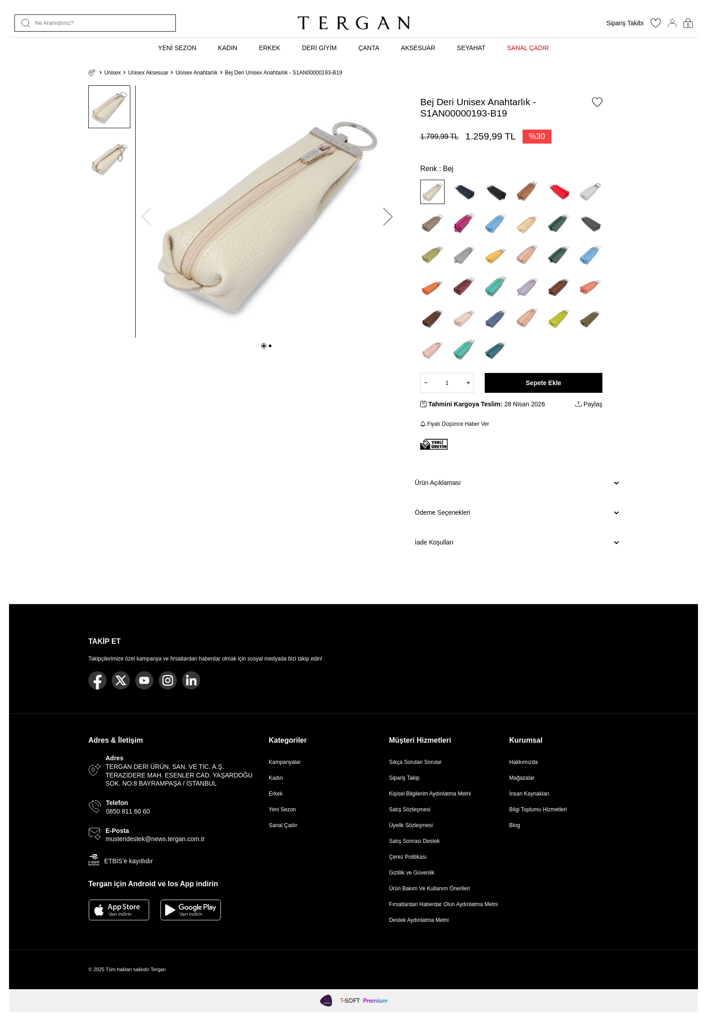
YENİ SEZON (177, 47)
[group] (267, 211)
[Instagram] (168, 680)
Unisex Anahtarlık (196, 73)
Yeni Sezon (282, 809)
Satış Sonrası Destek (414, 841)
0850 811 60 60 (128, 811)
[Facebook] (97, 680)
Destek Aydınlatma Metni (419, 920)
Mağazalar (521, 778)
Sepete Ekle (543, 382)
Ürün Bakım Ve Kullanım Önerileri (429, 888)
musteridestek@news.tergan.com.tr (155, 838)
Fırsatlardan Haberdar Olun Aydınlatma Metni (443, 904)
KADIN (227, 47)
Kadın (276, 778)
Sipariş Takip (404, 778)
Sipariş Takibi (624, 23)
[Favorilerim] (655, 25)
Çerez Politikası (408, 857)
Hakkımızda (523, 762)
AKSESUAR (418, 47)
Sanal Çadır (283, 825)
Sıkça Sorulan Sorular (415, 762)
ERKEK (269, 47)
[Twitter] (121, 680)
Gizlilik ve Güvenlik (412, 873)
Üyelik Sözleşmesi (411, 825)
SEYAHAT (471, 47)
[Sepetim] (688, 23)
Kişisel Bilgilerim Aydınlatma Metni (431, 794)
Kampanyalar (285, 762)
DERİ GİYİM (319, 47)
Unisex (112, 73)
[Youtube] (144, 680)
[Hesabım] (672, 23)
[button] (263, 346)
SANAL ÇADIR (528, 47)
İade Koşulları (517, 543)
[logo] (353, 23)
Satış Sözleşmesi (410, 809)
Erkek (276, 794)
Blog (514, 825)
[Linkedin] (191, 680)
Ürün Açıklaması (517, 483)
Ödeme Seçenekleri (517, 513)
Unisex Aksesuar (148, 73)
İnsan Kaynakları (529, 794)
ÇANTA (368, 47)
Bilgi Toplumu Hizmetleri (538, 809)
